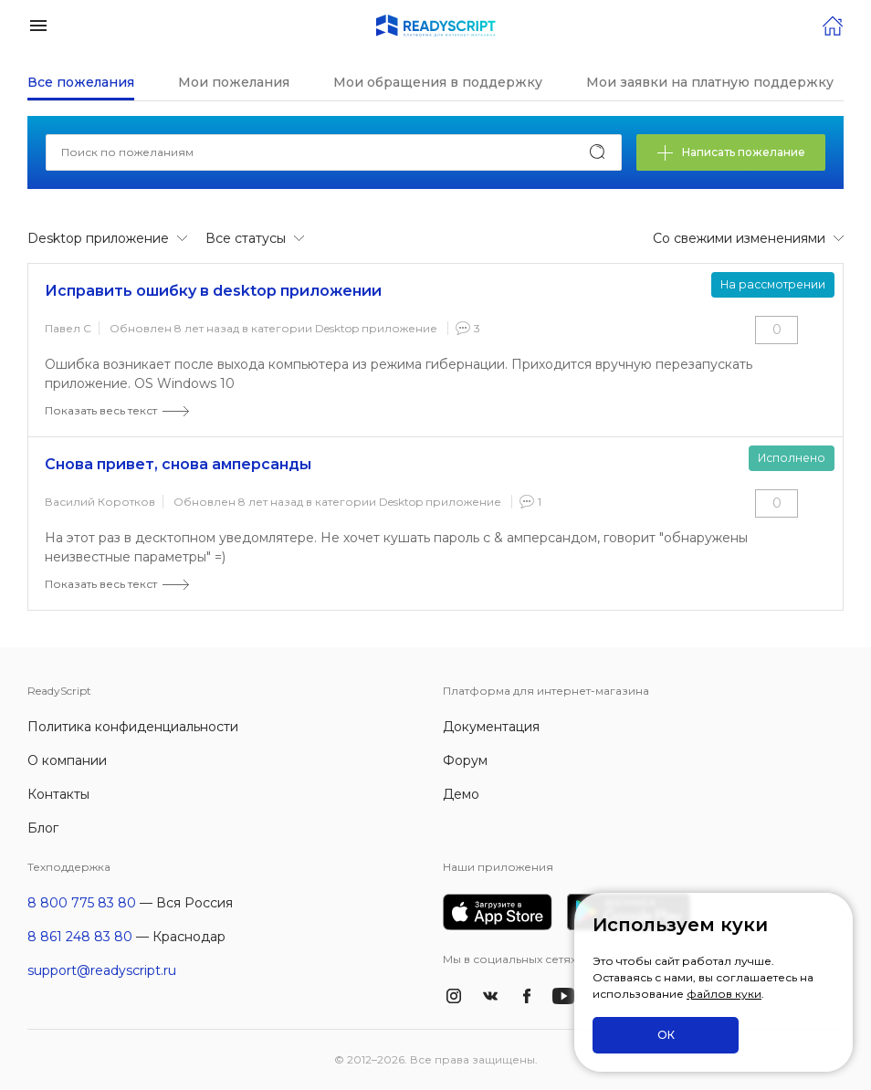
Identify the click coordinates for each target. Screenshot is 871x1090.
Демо (461, 794)
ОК (666, 1035)
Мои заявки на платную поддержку (710, 82)
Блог (42, 828)
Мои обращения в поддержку (437, 82)
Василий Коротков (100, 501)
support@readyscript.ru (101, 970)
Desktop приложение (376, 328)
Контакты (58, 794)
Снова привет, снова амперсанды (178, 464)
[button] (38, 24)
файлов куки (724, 994)
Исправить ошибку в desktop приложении (213, 290)
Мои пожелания (233, 82)
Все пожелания (80, 82)
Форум (465, 760)
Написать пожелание (730, 153)
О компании (67, 760)
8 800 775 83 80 (81, 903)
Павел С (68, 328)
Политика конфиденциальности (132, 726)
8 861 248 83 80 (79, 936)
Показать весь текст (101, 410)
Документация (491, 726)
